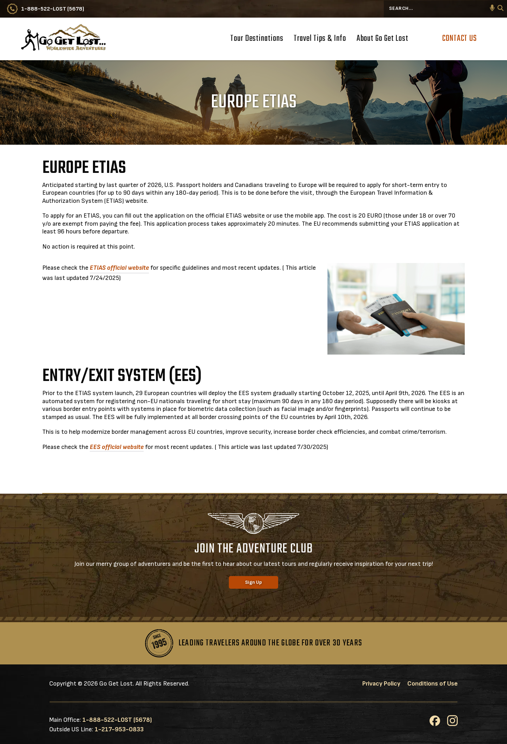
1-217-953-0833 (119, 729)
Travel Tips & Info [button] (320, 39)
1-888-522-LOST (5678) (117, 720)
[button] (492, 9)
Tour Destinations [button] (256, 39)
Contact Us (459, 38)
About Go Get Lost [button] (382, 39)
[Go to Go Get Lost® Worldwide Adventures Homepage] (63, 39)
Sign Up (253, 582)
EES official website (117, 447)
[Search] (500, 9)
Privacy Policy (381, 683)
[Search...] (445, 8)
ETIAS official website (119, 267)
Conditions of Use (432, 683)
